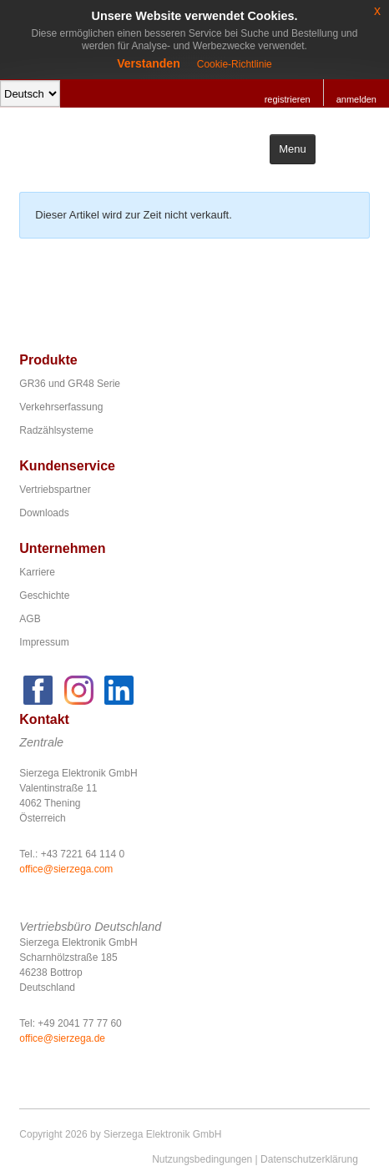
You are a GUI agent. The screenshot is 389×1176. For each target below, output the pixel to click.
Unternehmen (62, 548)
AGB (29, 619)
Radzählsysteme (56, 430)
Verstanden (148, 63)
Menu (292, 149)
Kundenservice (67, 466)
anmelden (356, 99)
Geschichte (44, 595)
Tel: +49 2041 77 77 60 (70, 1023)
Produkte (48, 360)
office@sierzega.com (66, 869)
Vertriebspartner (54, 489)
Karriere (37, 572)
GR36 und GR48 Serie (69, 383)
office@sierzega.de (62, 1038)
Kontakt (44, 719)
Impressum (43, 642)
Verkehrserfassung (61, 407)
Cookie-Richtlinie (234, 64)
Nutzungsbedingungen (202, 1159)
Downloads (43, 513)
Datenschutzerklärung (309, 1159)
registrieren (288, 99)
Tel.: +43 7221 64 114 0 (71, 854)
